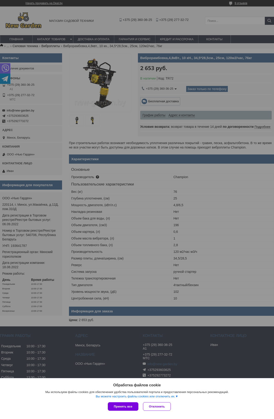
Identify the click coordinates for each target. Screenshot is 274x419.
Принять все (123, 406)
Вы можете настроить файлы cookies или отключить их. (135, 396)
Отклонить (157, 406)
